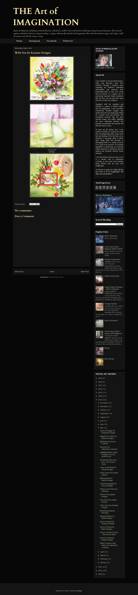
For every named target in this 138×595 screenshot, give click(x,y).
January (103, 562)
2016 (100, 389)
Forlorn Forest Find (112, 276)
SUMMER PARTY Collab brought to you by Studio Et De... (108, 455)
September (104, 414)
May (102, 428)
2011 (100, 571)
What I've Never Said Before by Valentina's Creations (109, 545)
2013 (100, 400)
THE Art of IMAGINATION (46, 17)
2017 (100, 385)
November (104, 406)
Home (19, 41)
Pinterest (68, 41)
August (103, 417)
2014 (100, 396)
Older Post (85, 272)
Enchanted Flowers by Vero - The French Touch (108, 462)
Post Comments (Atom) (56, 277)
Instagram (34, 41)
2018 (100, 382)
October (103, 410)
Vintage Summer (111, 304)
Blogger (79, 591)
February (104, 559)
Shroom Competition (112, 259)
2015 (100, 393)
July (102, 421)
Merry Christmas (104, 195)
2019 (100, 378)
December (104, 403)
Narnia (107, 348)
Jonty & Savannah (111, 320)
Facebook (51, 41)
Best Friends (109, 359)
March (102, 555)
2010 (100, 574)
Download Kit (52, 150)
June (102, 424)
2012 (100, 567)
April (102, 552)
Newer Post (19, 272)
